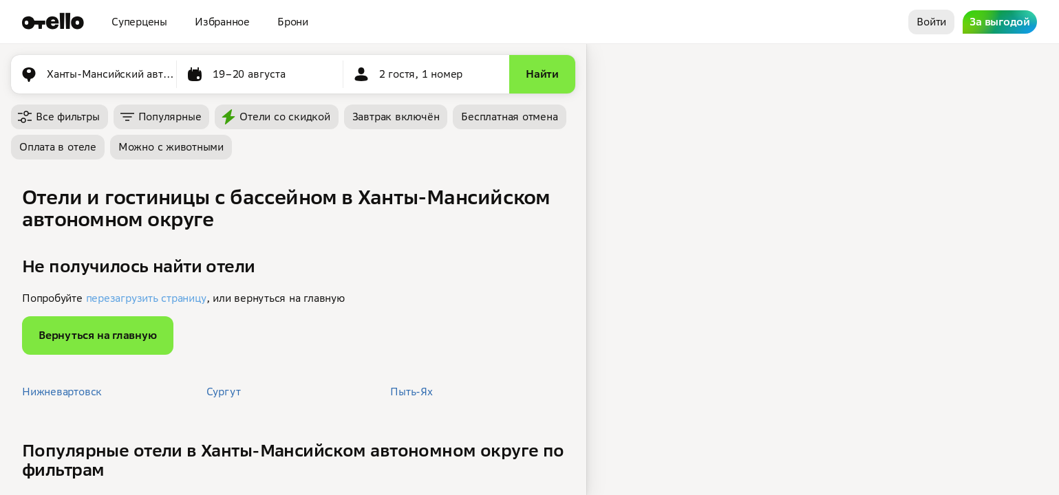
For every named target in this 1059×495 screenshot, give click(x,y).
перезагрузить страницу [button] (146, 298)
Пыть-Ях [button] (411, 391)
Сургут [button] (223, 391)
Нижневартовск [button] (62, 391)
